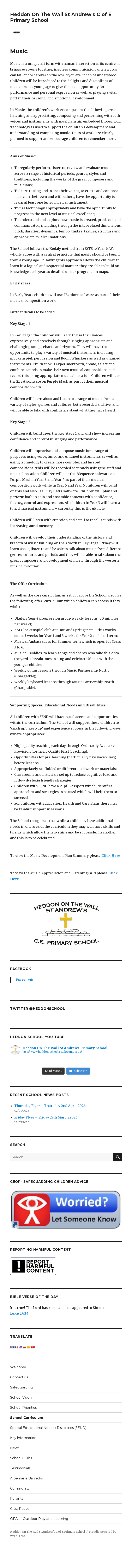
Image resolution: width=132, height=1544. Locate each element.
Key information (23, 1438)
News (14, 1448)
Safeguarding (21, 1387)
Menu (16, 32)
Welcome (18, 1367)
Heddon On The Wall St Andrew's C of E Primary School (47, 1531)
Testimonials (20, 1468)
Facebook (20, 969)
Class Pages (19, 1509)
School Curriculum (26, 1418)
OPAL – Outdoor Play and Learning (39, 1519)
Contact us (19, 1377)
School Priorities (23, 1408)
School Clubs (21, 1458)
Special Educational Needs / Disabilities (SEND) (48, 1428)
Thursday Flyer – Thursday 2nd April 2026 (50, 1106)
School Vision (21, 1397)
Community (20, 1488)
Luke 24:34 (19, 1313)
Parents (16, 1498)
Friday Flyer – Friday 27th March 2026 (46, 1117)
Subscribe (78, 1071)
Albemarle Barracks (26, 1478)
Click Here (110, 855)
